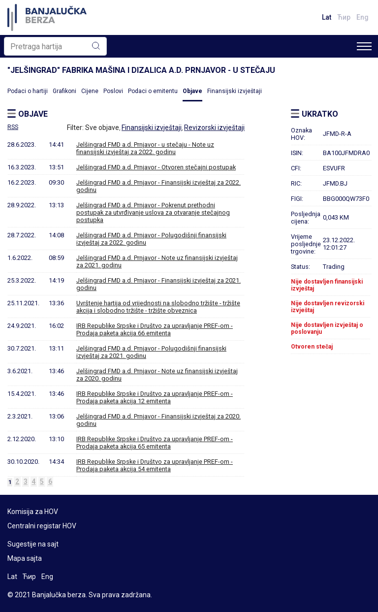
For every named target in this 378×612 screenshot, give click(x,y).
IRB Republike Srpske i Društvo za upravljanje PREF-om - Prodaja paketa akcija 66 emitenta (154, 329)
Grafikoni (64, 91)
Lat (326, 17)
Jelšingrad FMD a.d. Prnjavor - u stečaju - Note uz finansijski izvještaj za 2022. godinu (145, 148)
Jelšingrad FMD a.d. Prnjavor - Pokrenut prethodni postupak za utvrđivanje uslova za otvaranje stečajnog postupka (153, 212)
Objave (192, 91)
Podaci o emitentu (153, 91)
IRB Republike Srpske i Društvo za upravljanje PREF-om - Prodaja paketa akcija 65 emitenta (154, 442)
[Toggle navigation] (364, 46)
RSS (12, 127)
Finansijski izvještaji (234, 91)
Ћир (343, 17)
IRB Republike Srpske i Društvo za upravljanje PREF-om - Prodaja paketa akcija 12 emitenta (154, 397)
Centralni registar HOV (41, 526)
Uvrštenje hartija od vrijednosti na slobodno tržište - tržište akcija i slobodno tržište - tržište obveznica (158, 306)
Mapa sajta (24, 558)
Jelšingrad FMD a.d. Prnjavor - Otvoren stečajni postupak (156, 167)
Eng (362, 17)
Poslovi (113, 91)
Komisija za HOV (32, 511)
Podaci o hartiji (27, 91)
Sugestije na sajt (33, 544)
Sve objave (102, 127)
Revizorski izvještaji (214, 127)
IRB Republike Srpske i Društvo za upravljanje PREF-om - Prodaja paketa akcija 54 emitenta (154, 465)
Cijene (89, 91)
